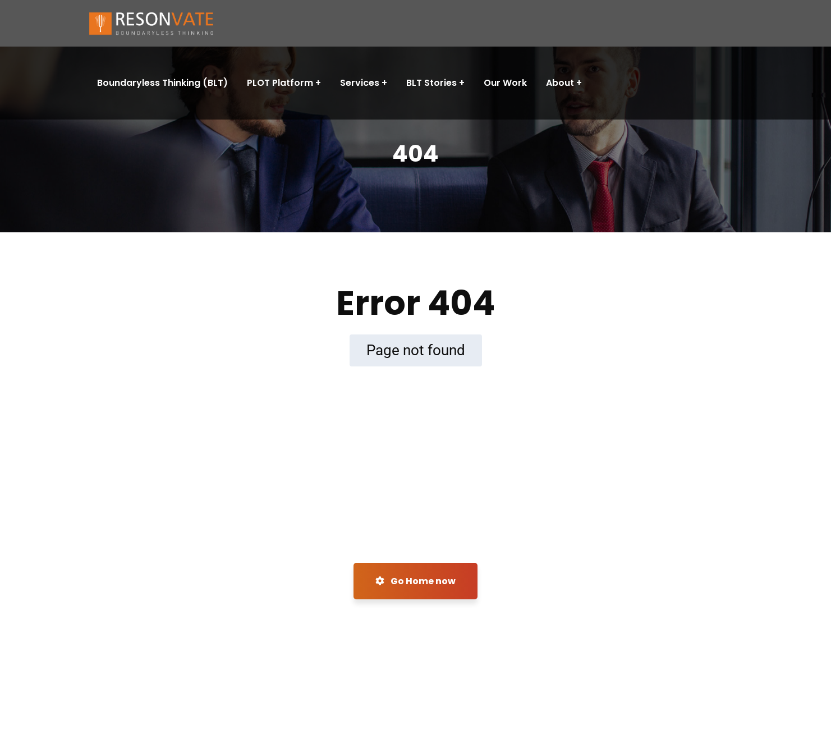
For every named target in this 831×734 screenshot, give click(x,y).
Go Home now (415, 581)
